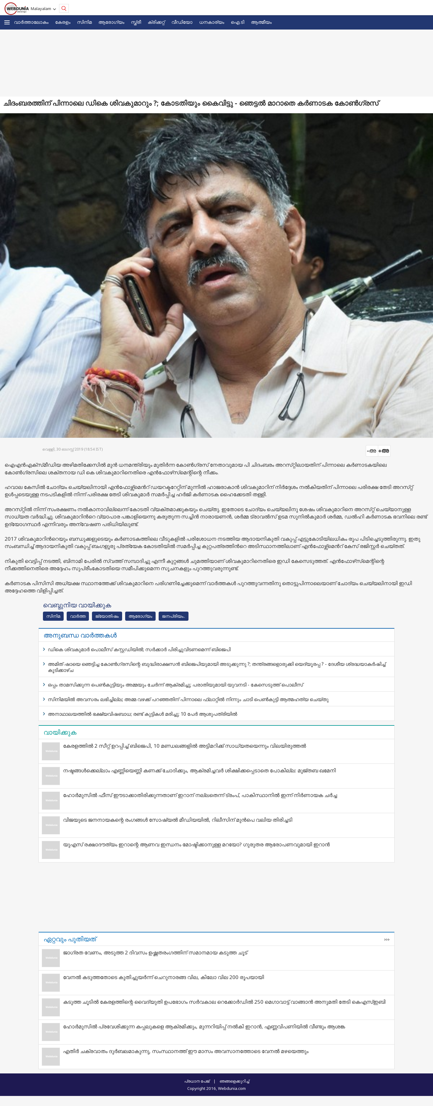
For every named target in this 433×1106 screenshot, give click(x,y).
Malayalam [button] (42, 8)
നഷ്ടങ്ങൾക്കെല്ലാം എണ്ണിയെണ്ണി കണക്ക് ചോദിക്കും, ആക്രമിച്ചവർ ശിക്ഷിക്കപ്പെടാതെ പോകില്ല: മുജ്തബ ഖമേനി (199, 770)
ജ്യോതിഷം (107, 616)
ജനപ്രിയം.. (173, 616)
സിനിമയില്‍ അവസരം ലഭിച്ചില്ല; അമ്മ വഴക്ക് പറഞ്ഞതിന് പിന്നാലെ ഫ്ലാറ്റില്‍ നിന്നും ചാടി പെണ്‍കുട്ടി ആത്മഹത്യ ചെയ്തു (188, 699)
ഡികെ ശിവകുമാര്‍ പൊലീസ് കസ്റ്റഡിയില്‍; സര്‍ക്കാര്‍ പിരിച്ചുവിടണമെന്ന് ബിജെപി (139, 649)
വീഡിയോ (181, 22)
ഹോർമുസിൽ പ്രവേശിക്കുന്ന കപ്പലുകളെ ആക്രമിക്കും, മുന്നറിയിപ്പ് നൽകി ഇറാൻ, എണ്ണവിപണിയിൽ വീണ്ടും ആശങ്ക (204, 1026)
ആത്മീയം (261, 22)
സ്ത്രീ (136, 22)
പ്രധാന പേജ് (196, 1081)
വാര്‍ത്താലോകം (31, 22)
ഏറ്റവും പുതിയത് (70, 939)
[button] (7, 22)
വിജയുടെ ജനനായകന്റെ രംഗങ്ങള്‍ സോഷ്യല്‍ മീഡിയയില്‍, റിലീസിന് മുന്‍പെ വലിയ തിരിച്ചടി (177, 819)
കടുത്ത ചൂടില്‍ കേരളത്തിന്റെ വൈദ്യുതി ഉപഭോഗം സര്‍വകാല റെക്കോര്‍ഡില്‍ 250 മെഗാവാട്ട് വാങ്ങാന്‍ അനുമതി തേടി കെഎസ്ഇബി (224, 1001)
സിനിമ (84, 22)
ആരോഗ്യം (111, 22)
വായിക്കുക (60, 732)
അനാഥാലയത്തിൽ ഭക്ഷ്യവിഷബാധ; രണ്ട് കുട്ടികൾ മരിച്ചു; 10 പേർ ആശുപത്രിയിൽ (142, 714)
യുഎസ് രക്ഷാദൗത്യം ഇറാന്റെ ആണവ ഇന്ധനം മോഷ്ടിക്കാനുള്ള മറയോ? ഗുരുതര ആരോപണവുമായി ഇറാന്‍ (196, 844)
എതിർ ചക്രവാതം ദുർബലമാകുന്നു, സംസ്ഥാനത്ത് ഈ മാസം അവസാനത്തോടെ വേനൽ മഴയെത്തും (185, 1051)
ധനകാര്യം (211, 22)
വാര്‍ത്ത (78, 616)
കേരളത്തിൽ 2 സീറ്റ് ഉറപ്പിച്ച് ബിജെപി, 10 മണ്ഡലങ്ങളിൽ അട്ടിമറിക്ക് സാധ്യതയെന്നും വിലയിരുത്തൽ (184, 745)
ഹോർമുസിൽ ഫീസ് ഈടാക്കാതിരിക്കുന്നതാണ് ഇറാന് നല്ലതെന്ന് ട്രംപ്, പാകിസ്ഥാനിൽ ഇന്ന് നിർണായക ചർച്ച (200, 795)
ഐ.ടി (237, 22)
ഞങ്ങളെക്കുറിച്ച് (234, 1081)
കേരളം (62, 22)
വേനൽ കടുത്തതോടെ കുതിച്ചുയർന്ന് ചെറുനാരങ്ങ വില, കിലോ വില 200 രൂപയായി (163, 977)
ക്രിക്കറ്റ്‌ (156, 22)
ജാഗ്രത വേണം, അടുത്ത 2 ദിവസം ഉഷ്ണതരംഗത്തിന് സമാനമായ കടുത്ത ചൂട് (155, 952)
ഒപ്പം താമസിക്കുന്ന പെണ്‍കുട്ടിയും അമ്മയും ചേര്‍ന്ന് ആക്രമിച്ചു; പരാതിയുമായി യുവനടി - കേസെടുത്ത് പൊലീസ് (175, 684)
